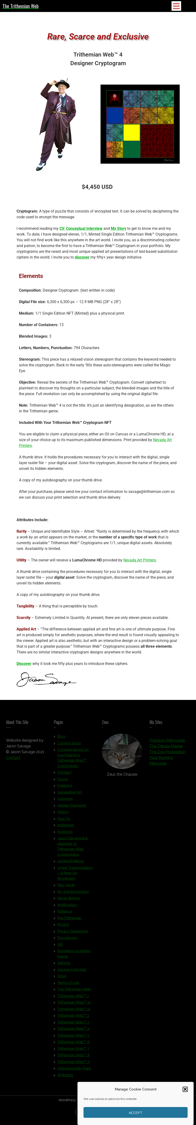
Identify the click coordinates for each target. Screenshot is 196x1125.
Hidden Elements (71, 807)
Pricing (63, 926)
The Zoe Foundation (167, 753)
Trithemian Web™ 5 (73, 1037)
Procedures (67, 939)
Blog (61, 738)
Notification (67, 907)
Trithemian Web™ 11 (73, 1011)
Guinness (65, 800)
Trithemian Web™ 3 (73, 1024)
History (63, 814)
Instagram (65, 827)
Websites (65, 1077)
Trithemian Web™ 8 (73, 1057)
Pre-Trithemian (69, 920)
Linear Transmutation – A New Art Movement (75, 875)
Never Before (68, 900)
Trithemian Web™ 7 (73, 1050)
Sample (63, 965)
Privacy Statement (72, 933)
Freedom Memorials (167, 742)
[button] (185, 1089)
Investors (64, 833)
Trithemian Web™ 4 (73, 1030)
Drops (62, 781)
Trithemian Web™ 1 (73, 998)
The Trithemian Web (74, 991)
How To (63, 820)
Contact (13, 759)
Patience (64, 913)
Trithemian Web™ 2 (73, 1017)
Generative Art (69, 794)
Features (64, 787)
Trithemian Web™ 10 (74, 1004)
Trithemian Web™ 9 (73, 1064)
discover (82, 257)
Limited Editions (70, 863)
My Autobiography (73, 893)
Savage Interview (71, 971)
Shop (61, 978)
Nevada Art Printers (139, 560)
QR (60, 946)
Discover (24, 663)
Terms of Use (68, 984)
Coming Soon (69, 745)
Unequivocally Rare (74, 1070)
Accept (135, 1112)
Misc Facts (66, 887)
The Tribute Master (166, 748)
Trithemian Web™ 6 (73, 1044)
